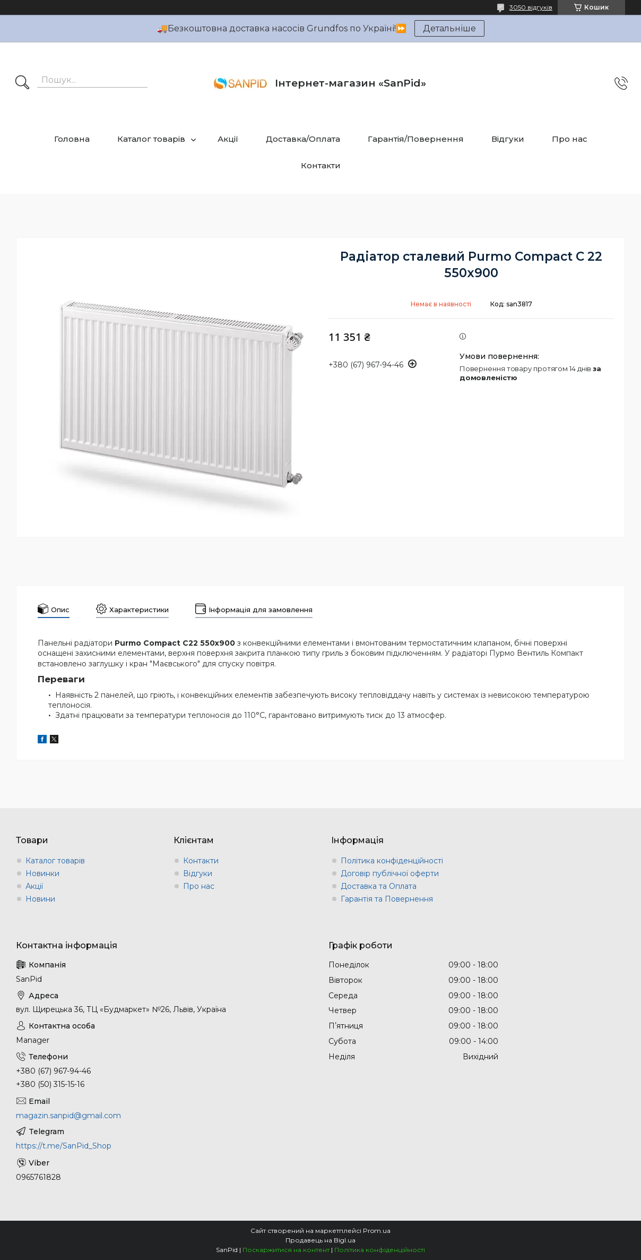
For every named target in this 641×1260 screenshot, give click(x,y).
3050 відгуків (530, 7)
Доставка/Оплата (303, 139)
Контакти (321, 165)
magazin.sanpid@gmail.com (68, 1115)
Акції (228, 139)
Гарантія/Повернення (416, 139)
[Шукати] (22, 83)
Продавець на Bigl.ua (320, 1240)
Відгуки (507, 139)
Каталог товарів (151, 139)
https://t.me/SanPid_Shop (63, 1146)
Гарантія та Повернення (387, 899)
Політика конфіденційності (392, 860)
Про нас (569, 139)
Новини (40, 899)
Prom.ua (377, 1231)
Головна (72, 139)
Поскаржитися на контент (286, 1250)
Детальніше (449, 28)
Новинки (42, 873)
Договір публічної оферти (390, 873)
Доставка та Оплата (379, 886)
